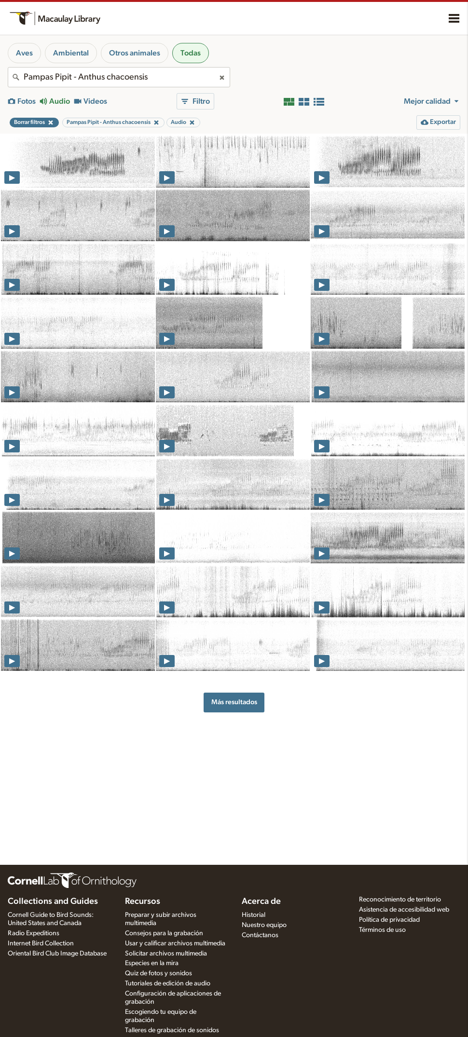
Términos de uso (382, 930)
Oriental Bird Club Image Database (57, 953)
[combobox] (119, 77)
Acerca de (261, 901)
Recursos (142, 901)
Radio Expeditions (33, 933)
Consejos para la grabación (164, 933)
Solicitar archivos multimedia (166, 953)
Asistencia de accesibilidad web (404, 909)
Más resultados (234, 702)
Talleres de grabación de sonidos (172, 1030)
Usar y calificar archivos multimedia (175, 943)
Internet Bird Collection (41, 943)
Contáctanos (260, 935)
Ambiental (71, 53)
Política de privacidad (389, 919)
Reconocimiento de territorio (400, 899)
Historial (253, 915)
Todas (190, 53)
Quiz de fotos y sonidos (158, 973)
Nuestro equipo (264, 925)
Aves (24, 53)
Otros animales (134, 53)
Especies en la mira (152, 963)
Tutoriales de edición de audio (167, 983)
